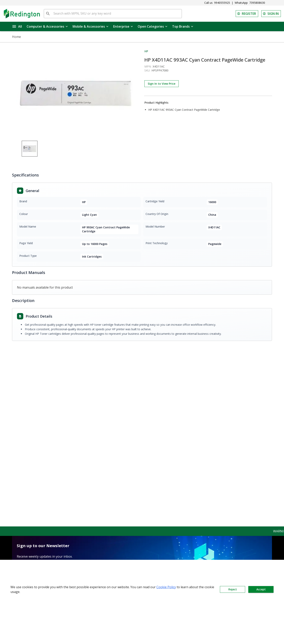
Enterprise (123, 26)
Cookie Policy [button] (166, 587)
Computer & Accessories (47, 26)
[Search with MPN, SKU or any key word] (116, 13)
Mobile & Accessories (90, 26)
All (17, 26)
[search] (48, 13)
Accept (260, 589)
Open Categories (152, 26)
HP (146, 51)
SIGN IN (271, 13)
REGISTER (247, 13)
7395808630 (257, 3)
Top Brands (183, 26)
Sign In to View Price (161, 84)
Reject (232, 589)
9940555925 (222, 3)
